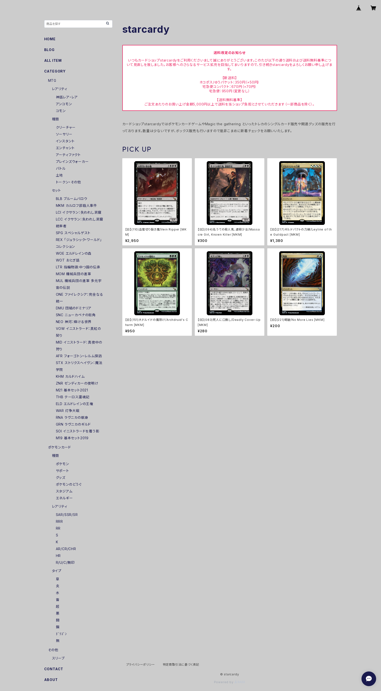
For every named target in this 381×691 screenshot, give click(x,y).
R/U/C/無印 (65, 562)
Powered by (229, 682)
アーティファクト (68, 155)
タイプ (57, 571)
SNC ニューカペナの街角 (76, 315)
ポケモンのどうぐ (69, 484)
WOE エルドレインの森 (74, 253)
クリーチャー (66, 127)
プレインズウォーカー (72, 161)
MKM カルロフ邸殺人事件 (76, 205)
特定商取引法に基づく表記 (181, 664)
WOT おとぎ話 (68, 260)
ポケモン (62, 464)
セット (56, 190)
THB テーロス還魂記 (73, 397)
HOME (50, 39)
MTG (52, 80)
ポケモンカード (59, 447)
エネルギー (64, 498)
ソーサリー (64, 134)
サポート (62, 471)
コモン (61, 111)
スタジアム (64, 491)
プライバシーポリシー (140, 664)
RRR (59, 521)
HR (58, 556)
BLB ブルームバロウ (71, 199)
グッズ (60, 477)
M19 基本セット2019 (72, 438)
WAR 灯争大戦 (68, 410)
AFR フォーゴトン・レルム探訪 (79, 356)
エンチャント (65, 148)
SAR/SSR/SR (67, 515)
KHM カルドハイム (70, 376)
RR (58, 528)
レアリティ (59, 89)
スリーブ (58, 658)
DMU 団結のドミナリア (74, 308)
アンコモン (64, 104)
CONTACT (53, 669)
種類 (55, 119)
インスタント (65, 141)
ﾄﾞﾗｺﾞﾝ (61, 634)
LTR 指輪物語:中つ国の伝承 (78, 267)
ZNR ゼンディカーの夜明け (77, 383)
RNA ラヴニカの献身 (72, 417)
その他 (53, 650)
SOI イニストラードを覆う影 (77, 431)
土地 (59, 175)
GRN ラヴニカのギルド (73, 424)
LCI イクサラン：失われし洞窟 (79, 212)
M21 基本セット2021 (72, 390)
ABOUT (51, 680)
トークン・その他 (68, 182)
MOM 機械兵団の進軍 (73, 274)
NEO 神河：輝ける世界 (74, 322)
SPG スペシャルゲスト (73, 233)
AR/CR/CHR (66, 549)
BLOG (49, 50)
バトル (61, 168)
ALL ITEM (53, 60)
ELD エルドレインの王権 (74, 404)
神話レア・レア (67, 97)
